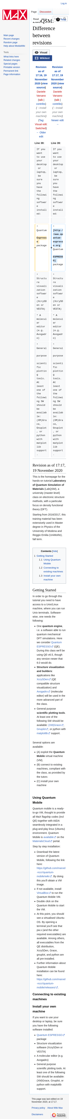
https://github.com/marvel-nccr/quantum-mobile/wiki (51, 872)
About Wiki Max (55, 1108)
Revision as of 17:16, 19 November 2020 (41, 75)
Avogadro (42, 691)
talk (41, 99)
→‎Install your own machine (41, 112)
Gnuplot (41, 729)
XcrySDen (42, 679)
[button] (41, 52)
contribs (40, 103)
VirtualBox (42, 892)
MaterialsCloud (41, 841)
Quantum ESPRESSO (49, 1035)
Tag (41, 120)
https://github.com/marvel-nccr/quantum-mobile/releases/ (51, 983)
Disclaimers (37, 1114)
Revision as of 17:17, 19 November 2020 (57, 75)
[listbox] (49, 55)
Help (63, 19)
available (48, 837)
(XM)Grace (54, 725)
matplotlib (42, 733)
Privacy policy (38, 1108)
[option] (41, 52)
